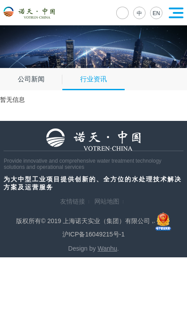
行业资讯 (93, 79)
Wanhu (107, 248)
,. (161, 220)
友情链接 (72, 201)
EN (156, 13)
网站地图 (106, 201)
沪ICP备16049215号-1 (93, 234)
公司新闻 (31, 79)
